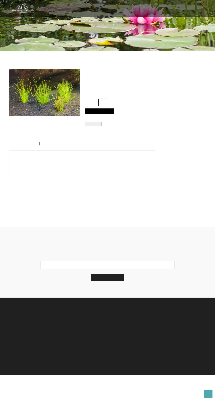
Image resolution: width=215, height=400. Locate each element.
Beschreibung (21, 160)
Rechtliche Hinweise (156, 359)
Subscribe (103, 302)
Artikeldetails (53, 160)
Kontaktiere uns (153, 348)
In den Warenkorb (98, 115)
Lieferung (183, 354)
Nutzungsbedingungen (158, 354)
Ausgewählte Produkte (174, 61)
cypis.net (88, 379)
